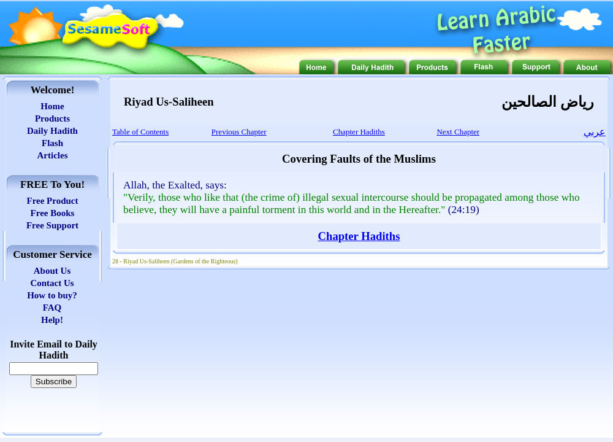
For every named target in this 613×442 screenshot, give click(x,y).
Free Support (52, 225)
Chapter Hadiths (359, 236)
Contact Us (52, 283)
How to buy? (52, 295)
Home (52, 106)
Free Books (53, 213)
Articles (52, 155)
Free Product (52, 201)
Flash (52, 143)
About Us (52, 271)
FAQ (52, 307)
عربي (595, 131)
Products (52, 118)
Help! (52, 320)
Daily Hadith (52, 131)
